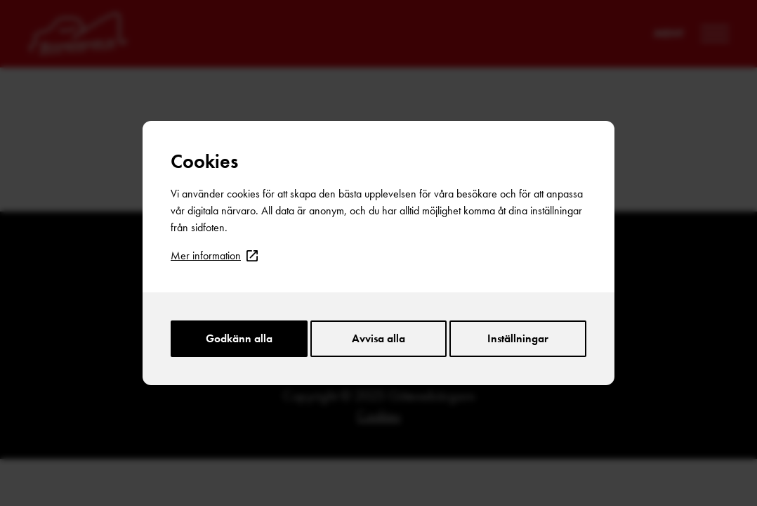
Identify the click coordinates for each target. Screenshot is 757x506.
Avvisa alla (378, 338)
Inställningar (517, 338)
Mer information (214, 255)
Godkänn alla (239, 338)
